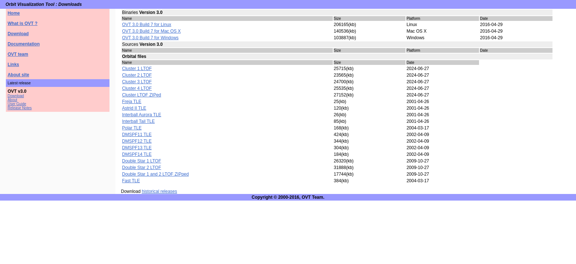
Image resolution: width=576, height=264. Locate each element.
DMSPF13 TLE (136, 147)
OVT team (18, 54)
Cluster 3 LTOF (137, 81)
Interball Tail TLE (138, 121)
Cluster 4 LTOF (137, 88)
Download (18, 33)
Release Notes (20, 108)
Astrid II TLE (134, 108)
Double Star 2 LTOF (141, 167)
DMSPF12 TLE (136, 141)
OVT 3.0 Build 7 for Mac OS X (151, 31)
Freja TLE (131, 101)
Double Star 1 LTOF (141, 161)
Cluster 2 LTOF (137, 75)
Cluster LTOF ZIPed (141, 95)
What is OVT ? (22, 23)
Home (14, 13)
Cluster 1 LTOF (137, 68)
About (12, 100)
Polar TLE (131, 128)
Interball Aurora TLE (141, 114)
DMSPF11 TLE (136, 134)
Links (13, 64)
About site (18, 74)
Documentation (24, 44)
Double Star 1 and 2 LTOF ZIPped (155, 174)
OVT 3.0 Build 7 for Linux (146, 24)
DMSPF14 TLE (136, 154)
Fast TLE (131, 180)
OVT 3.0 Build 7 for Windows (150, 37)
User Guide (17, 104)
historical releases (159, 191)
